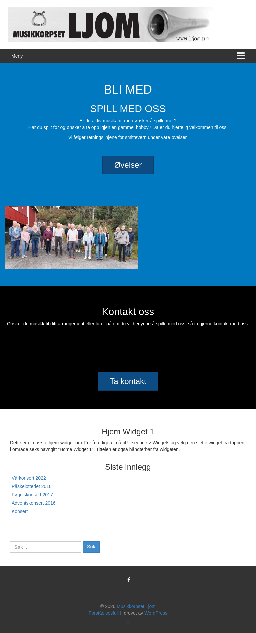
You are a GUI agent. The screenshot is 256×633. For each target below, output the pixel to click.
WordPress (155, 613)
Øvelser (128, 164)
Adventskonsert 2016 (34, 503)
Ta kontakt (128, 381)
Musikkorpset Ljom (136, 606)
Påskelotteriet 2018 (32, 486)
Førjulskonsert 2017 (32, 494)
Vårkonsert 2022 (29, 478)
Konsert (20, 511)
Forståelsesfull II (106, 613)
